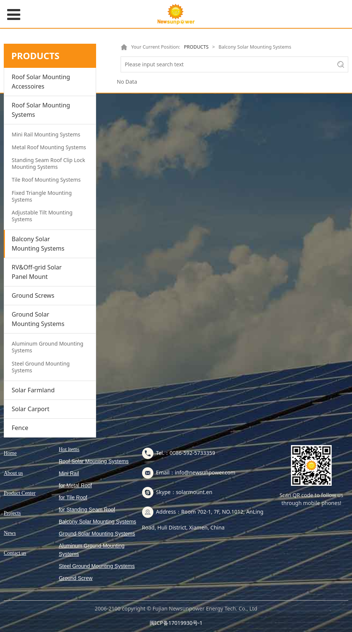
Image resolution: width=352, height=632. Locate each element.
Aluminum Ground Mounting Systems (47, 347)
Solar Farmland (33, 390)
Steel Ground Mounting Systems (41, 367)
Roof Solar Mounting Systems (41, 110)
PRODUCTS (196, 47)
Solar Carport (30, 409)
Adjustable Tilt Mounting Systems (42, 216)
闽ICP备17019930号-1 (176, 622)
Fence (20, 428)
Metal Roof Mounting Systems (49, 147)
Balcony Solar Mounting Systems (38, 243)
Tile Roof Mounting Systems (46, 179)
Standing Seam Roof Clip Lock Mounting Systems (48, 163)
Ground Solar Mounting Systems (38, 319)
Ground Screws (33, 295)
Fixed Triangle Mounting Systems (42, 196)
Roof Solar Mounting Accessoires (41, 81)
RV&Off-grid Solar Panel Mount (37, 272)
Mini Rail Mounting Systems (46, 134)
